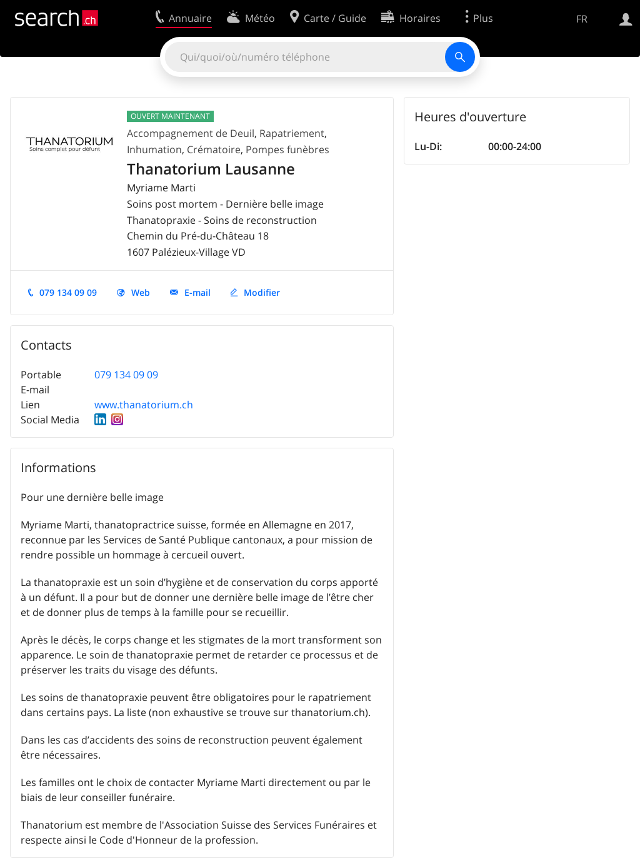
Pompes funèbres (287, 149)
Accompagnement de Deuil (190, 133)
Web (140, 292)
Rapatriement (291, 133)
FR (582, 19)
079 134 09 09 (68, 292)
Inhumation (154, 149)
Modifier (262, 292)
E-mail (197, 292)
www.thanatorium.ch (143, 404)
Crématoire (214, 149)
